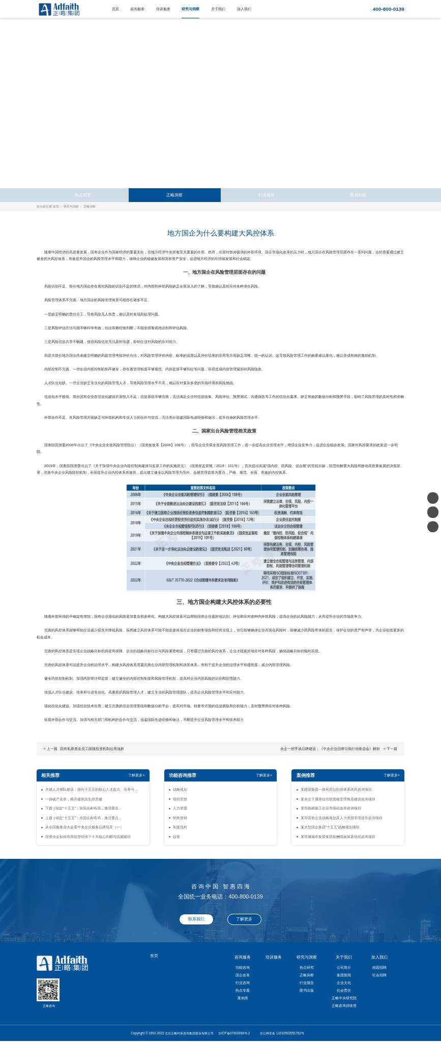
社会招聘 (379, 975)
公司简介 (344, 967)
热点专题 (243, 990)
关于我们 (218, 9)
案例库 (243, 998)
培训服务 (163, 9)
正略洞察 (174, 195)
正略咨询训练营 (344, 1005)
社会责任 (344, 990)
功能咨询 (243, 967)
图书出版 (358, 195)
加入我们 (244, 9)
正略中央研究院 (344, 998)
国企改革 (243, 975)
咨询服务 (137, 9)
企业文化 (344, 982)
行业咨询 (243, 982)
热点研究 (83, 195)
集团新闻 (344, 975)
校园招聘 (379, 967)
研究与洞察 (190, 9)
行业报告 (266, 195)
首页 (115, 9)
